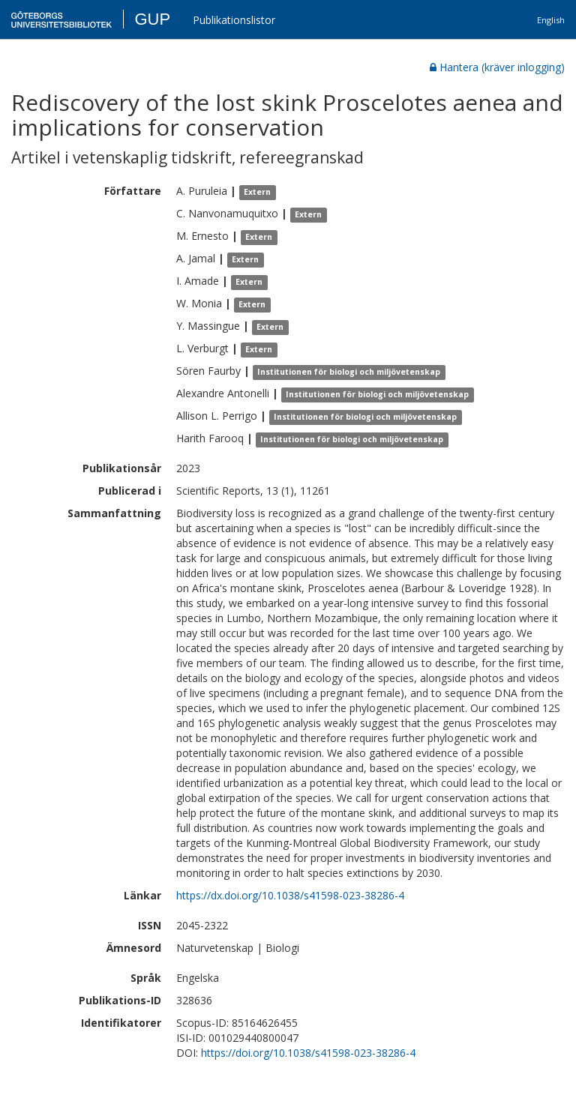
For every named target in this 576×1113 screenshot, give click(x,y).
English (551, 19)
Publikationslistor (234, 20)
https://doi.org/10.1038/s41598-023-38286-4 (308, 1053)
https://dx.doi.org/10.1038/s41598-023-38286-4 (290, 895)
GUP (152, 19)
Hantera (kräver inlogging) (497, 67)
